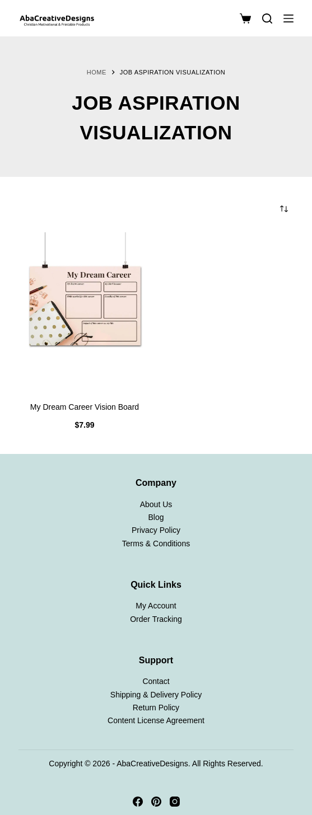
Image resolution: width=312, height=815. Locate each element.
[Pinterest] (156, 802)
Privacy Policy (156, 530)
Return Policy (156, 707)
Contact (155, 681)
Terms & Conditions (156, 543)
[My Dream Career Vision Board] (84, 311)
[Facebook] (138, 802)
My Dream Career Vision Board (84, 406)
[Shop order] (284, 208)
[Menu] (288, 18)
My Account (156, 605)
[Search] (267, 18)
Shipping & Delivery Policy (156, 694)
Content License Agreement (156, 720)
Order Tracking (156, 619)
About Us (156, 504)
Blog (156, 517)
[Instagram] (175, 802)
